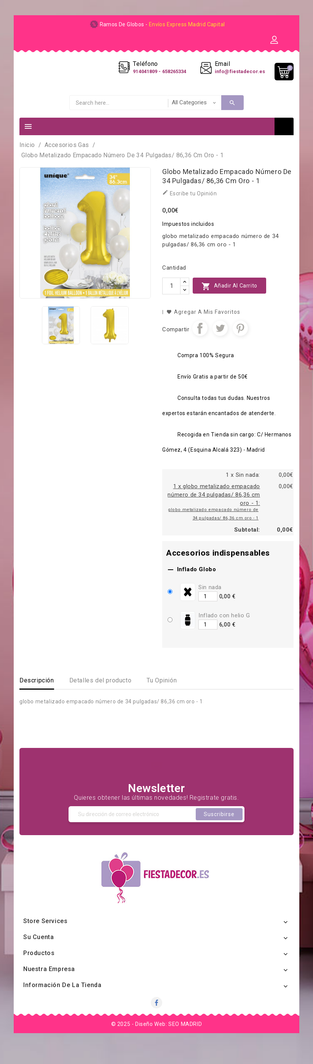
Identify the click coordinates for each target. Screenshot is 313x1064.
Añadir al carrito (229, 302)
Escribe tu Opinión (189, 208)
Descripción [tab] (36, 696)
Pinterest (240, 343)
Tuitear (220, 343)
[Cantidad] (171, 301)
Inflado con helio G (224, 631)
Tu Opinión (162, 696)
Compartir (200, 343)
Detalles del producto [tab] (100, 696)
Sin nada (210, 602)
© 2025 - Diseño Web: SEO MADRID (156, 1040)
